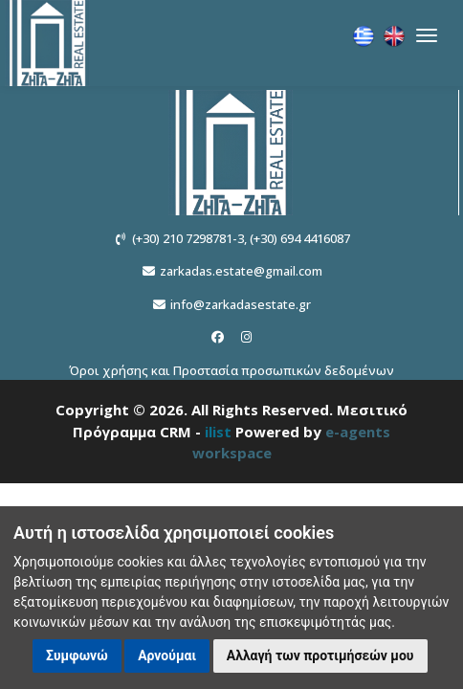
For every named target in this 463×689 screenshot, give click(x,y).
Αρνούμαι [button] (167, 655)
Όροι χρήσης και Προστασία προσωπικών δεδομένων (231, 370)
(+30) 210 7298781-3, (189, 238)
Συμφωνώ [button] (77, 655)
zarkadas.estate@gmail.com (241, 270)
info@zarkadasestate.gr (240, 304)
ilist (218, 431)
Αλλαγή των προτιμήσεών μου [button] (320, 655)
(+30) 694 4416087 (300, 238)
